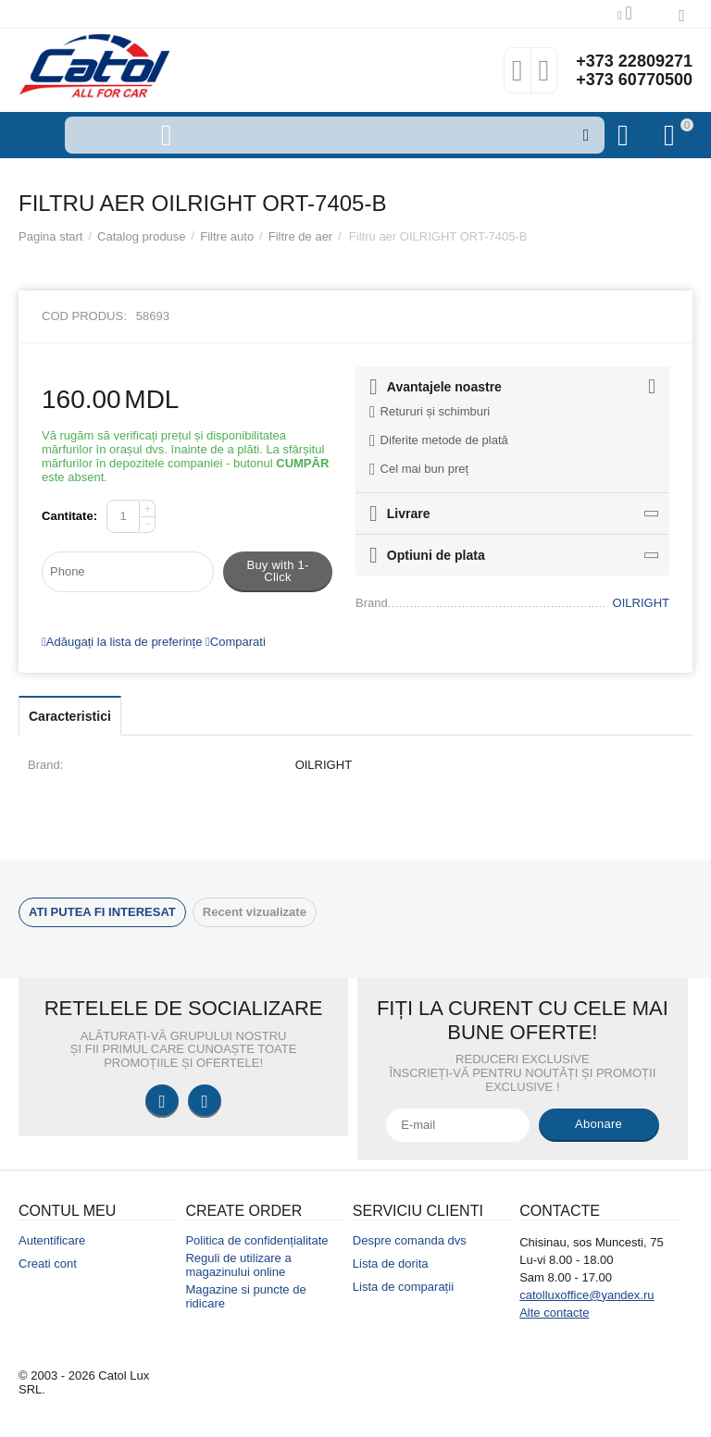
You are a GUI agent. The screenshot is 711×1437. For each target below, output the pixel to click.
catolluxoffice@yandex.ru (586, 1295)
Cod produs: (84, 316)
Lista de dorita (391, 1263)
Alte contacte (554, 1312)
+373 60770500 (634, 79)
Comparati (236, 642)
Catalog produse (141, 236)
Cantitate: (69, 516)
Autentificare (52, 1240)
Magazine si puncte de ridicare (245, 1296)
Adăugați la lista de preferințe (122, 642)
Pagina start (50, 236)
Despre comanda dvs (410, 1240)
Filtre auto (227, 236)
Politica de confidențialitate (256, 1240)
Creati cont (48, 1263)
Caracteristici (70, 716)
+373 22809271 (634, 61)
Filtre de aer (300, 236)
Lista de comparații (403, 1287)
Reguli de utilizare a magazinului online (238, 1265)
